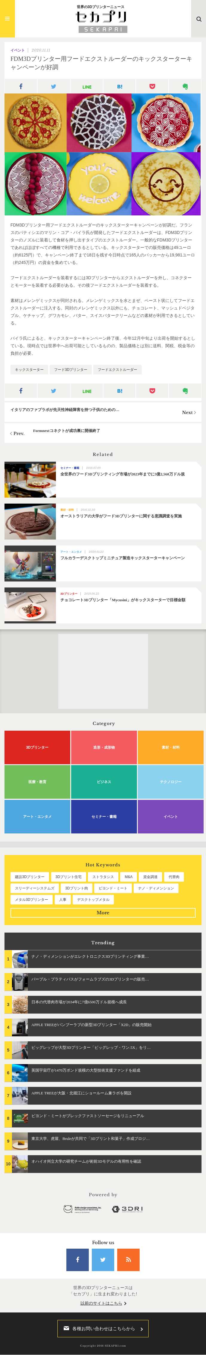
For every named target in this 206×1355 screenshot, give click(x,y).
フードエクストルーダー (117, 370)
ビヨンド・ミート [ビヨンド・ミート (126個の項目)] (113, 888)
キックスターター (29, 370)
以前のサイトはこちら (101, 1303)
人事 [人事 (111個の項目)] (62, 900)
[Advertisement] (103, 671)
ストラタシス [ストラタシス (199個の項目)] (103, 877)
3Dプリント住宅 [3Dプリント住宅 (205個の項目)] (69, 877)
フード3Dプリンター (70, 370)
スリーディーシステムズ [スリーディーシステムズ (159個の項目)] (34, 888)
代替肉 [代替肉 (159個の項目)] (174, 877)
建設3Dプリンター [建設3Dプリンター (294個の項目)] (30, 877)
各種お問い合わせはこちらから (98, 1328)
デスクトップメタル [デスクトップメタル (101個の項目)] (93, 900)
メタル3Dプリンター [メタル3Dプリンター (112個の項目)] (31, 900)
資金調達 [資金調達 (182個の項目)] (150, 877)
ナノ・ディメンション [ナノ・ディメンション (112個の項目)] (156, 888)
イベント (17, 50)
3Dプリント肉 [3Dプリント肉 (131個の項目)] (76, 888)
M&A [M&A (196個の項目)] (128, 877)
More (103, 913)
